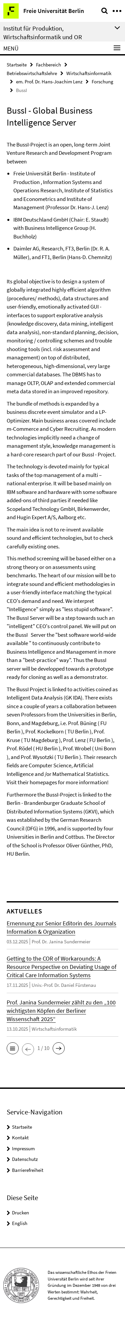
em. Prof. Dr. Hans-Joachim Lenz (49, 81)
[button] (13, 1048)
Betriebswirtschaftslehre (32, 73)
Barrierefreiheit (27, 1170)
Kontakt (20, 1137)
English (19, 1223)
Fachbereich (48, 64)
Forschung (102, 81)
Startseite (17, 64)
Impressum (23, 1148)
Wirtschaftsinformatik (88, 73)
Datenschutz (25, 1159)
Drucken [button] (20, 1212)
